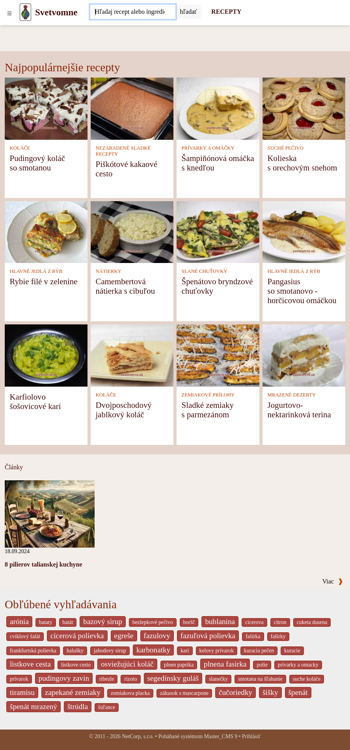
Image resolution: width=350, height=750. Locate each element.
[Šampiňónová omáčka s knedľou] (218, 107)
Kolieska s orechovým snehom (302, 163)
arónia (19, 621)
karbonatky (153, 650)
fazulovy (157, 635)
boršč (189, 622)
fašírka (253, 636)
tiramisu (22, 692)
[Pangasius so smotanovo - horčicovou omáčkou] (303, 231)
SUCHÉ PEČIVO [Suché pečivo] (285, 148)
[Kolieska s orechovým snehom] (303, 107)
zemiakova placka (130, 693)
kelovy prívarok (216, 651)
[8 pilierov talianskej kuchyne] (50, 513)
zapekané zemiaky (73, 692)
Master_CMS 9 (220, 736)
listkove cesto (76, 665)
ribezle (106, 679)
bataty (45, 622)
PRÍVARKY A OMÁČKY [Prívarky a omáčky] (208, 148)
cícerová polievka (77, 635)
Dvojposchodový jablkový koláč (124, 409)
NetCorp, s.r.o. (138, 736)
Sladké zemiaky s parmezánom (208, 409)
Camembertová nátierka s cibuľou (125, 286)
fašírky (278, 636)
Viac (332, 581)
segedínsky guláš (173, 678)
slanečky (218, 679)
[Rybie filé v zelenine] (46, 231)
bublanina (220, 621)
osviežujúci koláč (127, 664)
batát (68, 622)
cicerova (254, 622)
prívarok (19, 679)
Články (14, 467)
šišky (270, 692)
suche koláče (307, 679)
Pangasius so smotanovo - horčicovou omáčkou (302, 291)
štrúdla (77, 706)
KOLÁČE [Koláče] (20, 148)
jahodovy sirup (110, 651)
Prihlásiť (251, 736)
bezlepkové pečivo (152, 622)
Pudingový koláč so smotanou (37, 163)
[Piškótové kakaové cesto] (132, 107)
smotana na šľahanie (260, 679)
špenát (298, 692)
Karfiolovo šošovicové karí (35, 401)
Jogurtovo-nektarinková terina (299, 409)
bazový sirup (102, 621)
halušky (75, 651)
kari (185, 651)
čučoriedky (235, 692)
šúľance (106, 707)
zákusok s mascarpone (184, 693)
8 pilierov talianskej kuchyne (43, 564)
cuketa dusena (312, 622)
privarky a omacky (298, 665)
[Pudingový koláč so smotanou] (46, 107)
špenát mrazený (33, 706)
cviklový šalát (25, 636)
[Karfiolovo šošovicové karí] (46, 354)
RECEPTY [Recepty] (226, 11)
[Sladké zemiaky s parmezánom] (218, 354)
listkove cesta (30, 664)
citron (280, 622)
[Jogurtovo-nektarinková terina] (303, 354)
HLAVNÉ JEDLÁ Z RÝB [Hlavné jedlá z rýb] (36, 271)
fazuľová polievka (208, 635)
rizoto (130, 679)
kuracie (292, 651)
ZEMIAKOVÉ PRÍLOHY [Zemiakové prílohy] (208, 395)
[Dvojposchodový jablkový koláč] (132, 354)
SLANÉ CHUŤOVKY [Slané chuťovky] (204, 271)
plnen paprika (179, 665)
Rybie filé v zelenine (44, 281)
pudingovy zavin (64, 678)
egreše (124, 635)
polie (262, 665)
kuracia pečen (259, 651)
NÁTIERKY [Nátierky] (108, 271)
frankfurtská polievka (33, 651)
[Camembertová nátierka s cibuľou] (132, 231)
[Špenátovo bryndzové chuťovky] (218, 231)
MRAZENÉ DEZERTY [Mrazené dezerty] (292, 395)
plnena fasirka (225, 664)
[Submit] (188, 12)
